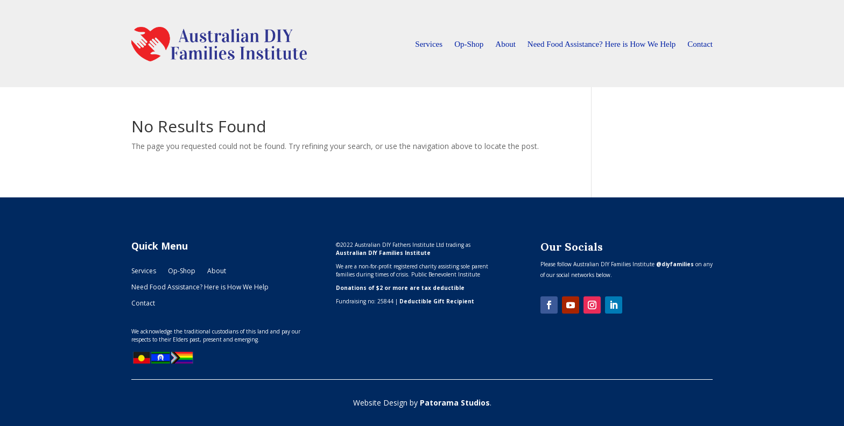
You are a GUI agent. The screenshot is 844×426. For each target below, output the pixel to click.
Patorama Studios (455, 402)
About (505, 44)
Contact (700, 44)
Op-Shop (468, 44)
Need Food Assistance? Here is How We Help (602, 44)
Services (428, 44)
